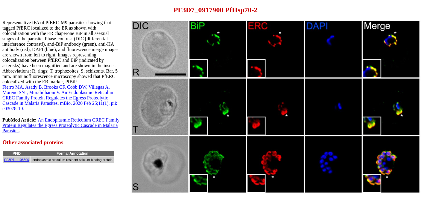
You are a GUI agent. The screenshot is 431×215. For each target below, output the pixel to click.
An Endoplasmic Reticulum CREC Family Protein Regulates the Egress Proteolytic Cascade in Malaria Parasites (60, 125)
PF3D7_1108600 (16, 160)
